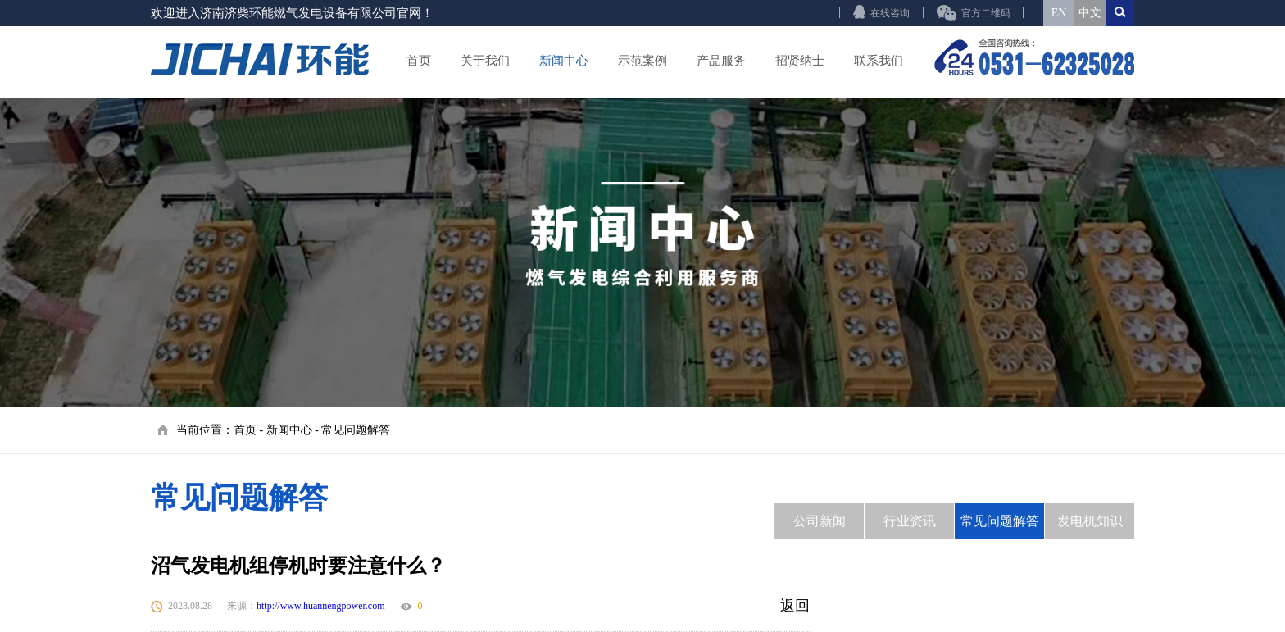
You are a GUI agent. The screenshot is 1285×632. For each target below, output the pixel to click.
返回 (795, 606)
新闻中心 (563, 60)
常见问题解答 (355, 430)
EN (1059, 13)
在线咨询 (890, 13)
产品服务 (721, 60)
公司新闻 (819, 521)
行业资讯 (909, 521)
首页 (418, 60)
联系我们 (878, 60)
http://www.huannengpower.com (321, 606)
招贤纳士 (799, 60)
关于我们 (485, 60)
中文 (1089, 13)
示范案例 (642, 60)
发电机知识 (1090, 521)
